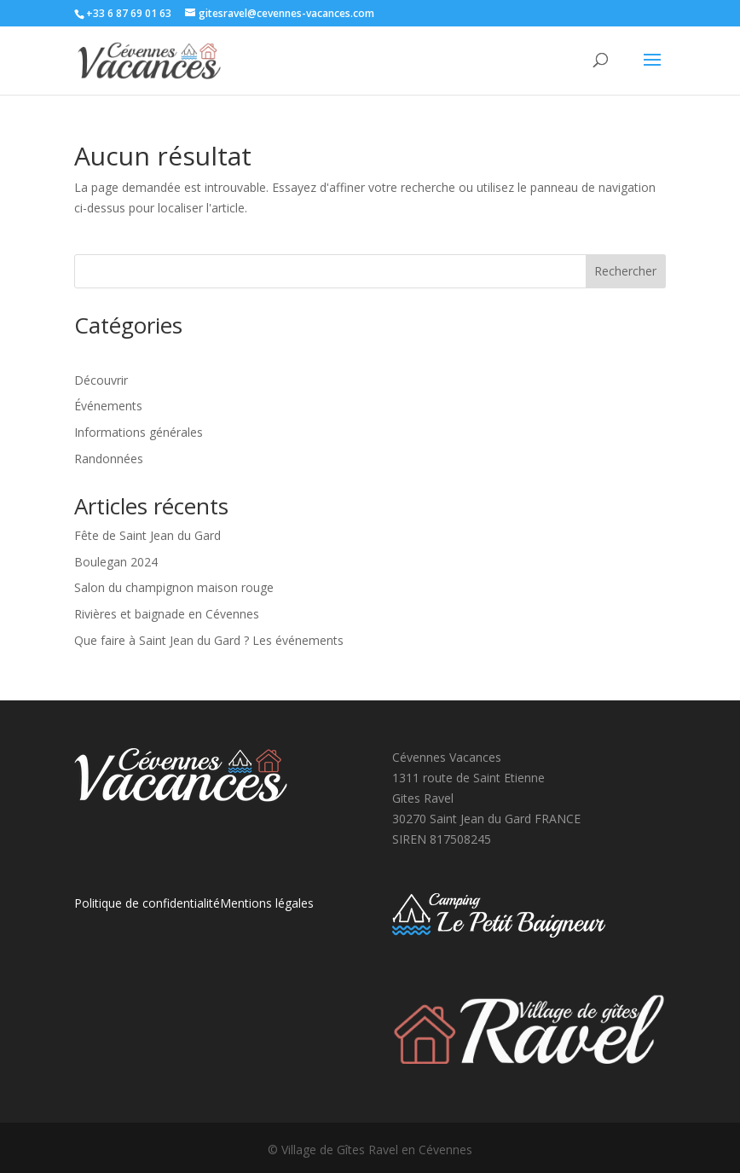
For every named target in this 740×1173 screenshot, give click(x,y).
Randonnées (108, 458)
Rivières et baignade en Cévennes (166, 614)
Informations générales (138, 432)
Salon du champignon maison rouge (174, 587)
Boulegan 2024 (116, 562)
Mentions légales (267, 903)
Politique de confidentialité (147, 903)
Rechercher (625, 271)
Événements (108, 406)
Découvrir (101, 380)
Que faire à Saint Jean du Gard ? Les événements (209, 640)
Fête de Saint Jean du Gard (147, 535)
